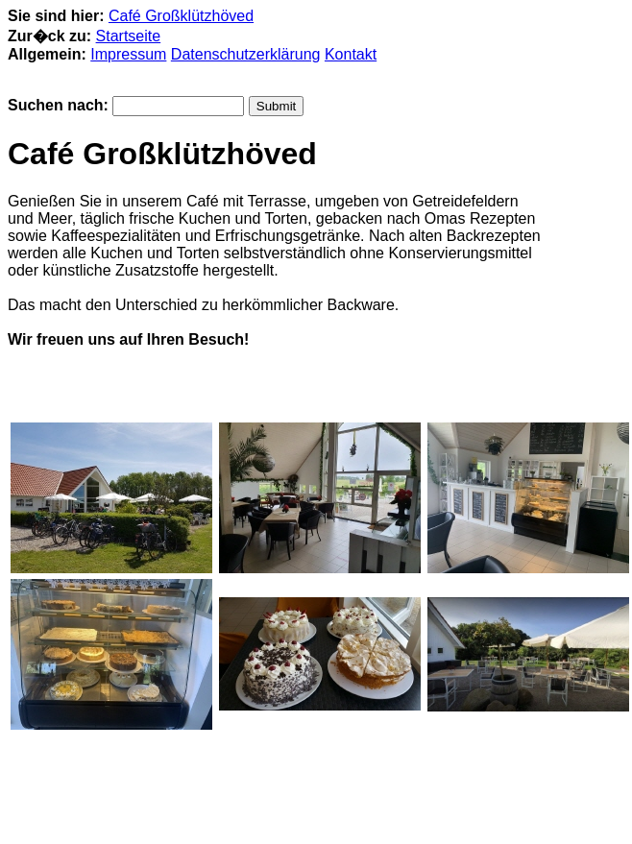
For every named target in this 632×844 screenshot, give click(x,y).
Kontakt (351, 54)
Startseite (128, 36)
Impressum (128, 54)
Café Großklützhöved (181, 16)
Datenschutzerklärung (246, 54)
